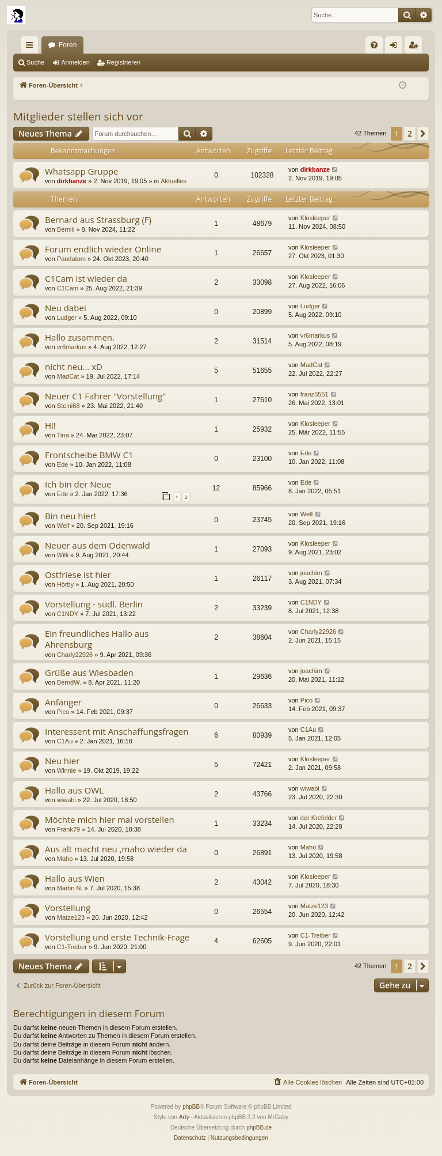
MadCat (68, 376)
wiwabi (66, 799)
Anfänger (63, 702)
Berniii (66, 229)
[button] (423, 134)
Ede (62, 464)
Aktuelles (173, 180)
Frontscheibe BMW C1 (89, 454)
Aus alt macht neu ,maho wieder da (116, 849)
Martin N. (70, 888)
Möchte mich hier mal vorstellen (109, 819)
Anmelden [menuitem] (396, 47)
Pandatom (71, 258)
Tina (63, 435)
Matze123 (71, 917)
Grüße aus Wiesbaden (89, 672)
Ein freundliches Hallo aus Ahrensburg (96, 639)
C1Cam (67, 288)
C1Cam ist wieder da (86, 278)
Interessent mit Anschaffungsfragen (116, 731)
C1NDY (67, 613)
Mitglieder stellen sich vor (78, 116)
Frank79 (68, 829)
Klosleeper (315, 217)
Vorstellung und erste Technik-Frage (117, 937)
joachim (311, 572)
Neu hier (62, 760)
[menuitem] (374, 45)
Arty (184, 1117)
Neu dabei (65, 307)
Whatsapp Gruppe (81, 171)
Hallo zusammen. (80, 337)
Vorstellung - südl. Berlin (94, 604)
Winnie (67, 770)
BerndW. (69, 682)
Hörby (65, 584)
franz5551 (314, 394)
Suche (35, 62)
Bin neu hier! (70, 516)
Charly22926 (75, 654)
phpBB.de (259, 1127)
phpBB (191, 1107)
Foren (68, 45)
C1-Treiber (72, 946)
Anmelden (75, 62)
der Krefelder (318, 817)
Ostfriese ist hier (78, 574)
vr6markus (71, 346)
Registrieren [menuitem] (416, 47)
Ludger (67, 317)
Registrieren (123, 62)
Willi (62, 554)
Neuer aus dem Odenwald (97, 545)
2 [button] (409, 133)
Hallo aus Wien (75, 878)
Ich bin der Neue (78, 484)
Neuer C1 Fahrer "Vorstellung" (105, 396)
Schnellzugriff (31, 47)
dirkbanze (71, 180)
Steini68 (68, 405)
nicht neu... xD (73, 366)
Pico (63, 711)
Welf (63, 525)
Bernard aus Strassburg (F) (98, 219)
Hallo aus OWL (74, 790)
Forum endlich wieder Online (103, 249)
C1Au (65, 741)
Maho (65, 858)
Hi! (50, 425)
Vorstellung (67, 907)
